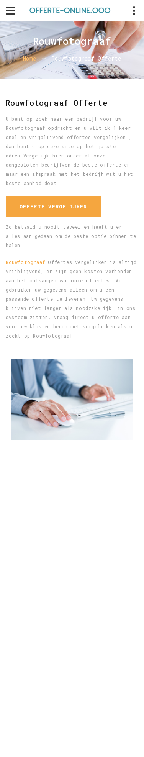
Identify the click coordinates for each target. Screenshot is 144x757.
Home (29, 58)
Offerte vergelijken (53, 206)
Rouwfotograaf (25, 262)
